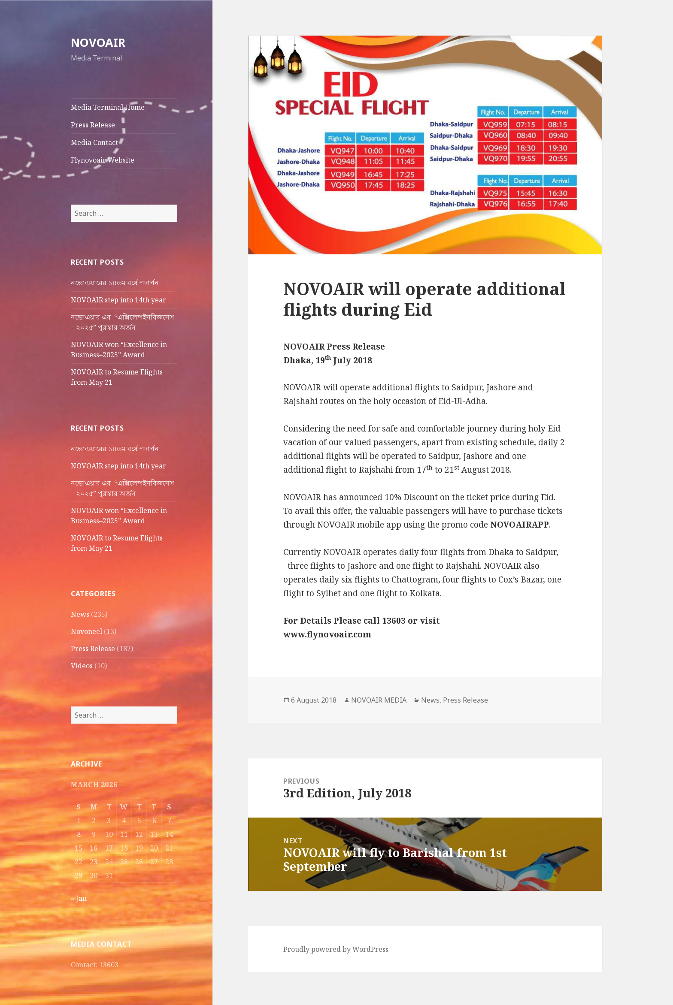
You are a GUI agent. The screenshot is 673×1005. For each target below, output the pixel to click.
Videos (82, 665)
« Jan (79, 898)
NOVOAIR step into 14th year (118, 300)
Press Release (93, 125)
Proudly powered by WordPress (335, 949)
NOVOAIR (98, 42)
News (80, 614)
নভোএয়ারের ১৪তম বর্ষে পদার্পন (116, 282)
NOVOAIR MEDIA (378, 700)
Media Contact (94, 142)
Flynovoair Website (102, 160)
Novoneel (86, 631)
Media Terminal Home (108, 107)
